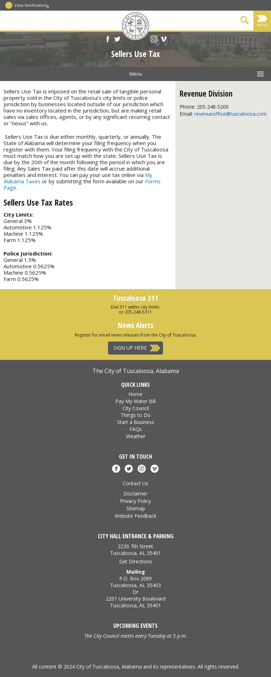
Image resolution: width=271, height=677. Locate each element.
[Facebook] (107, 40)
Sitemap (135, 508)
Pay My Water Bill (135, 401)
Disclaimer (135, 493)
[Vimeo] (163, 40)
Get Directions (135, 561)
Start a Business (135, 422)
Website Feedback (135, 515)
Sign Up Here (130, 347)
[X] (117, 40)
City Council (135, 408)
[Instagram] (154, 40)
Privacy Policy (135, 501)
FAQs (136, 429)
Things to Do (136, 415)
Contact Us (135, 483)
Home (135, 394)
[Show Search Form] (244, 21)
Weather (135, 436)
